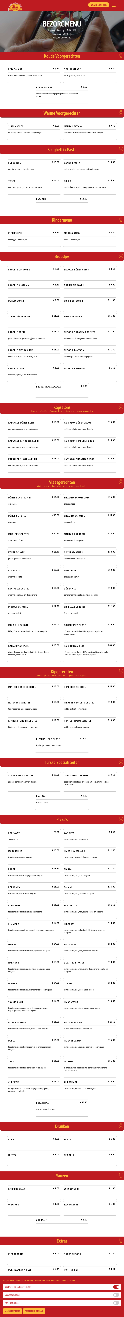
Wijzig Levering (98, 5)
